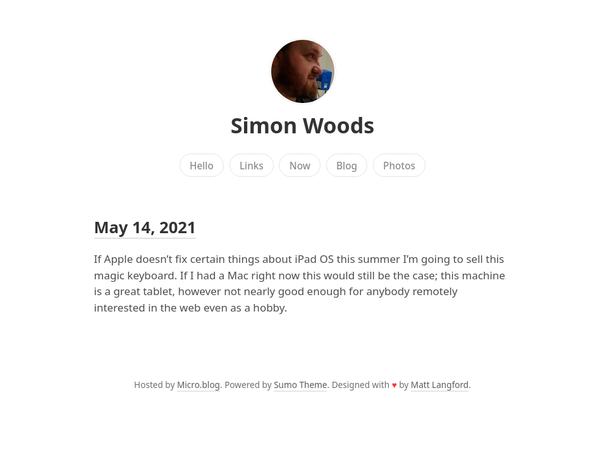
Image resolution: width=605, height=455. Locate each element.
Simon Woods (303, 125)
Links (252, 165)
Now (300, 165)
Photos (399, 165)
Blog (346, 165)
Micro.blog (198, 385)
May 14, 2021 (145, 227)
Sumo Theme (300, 385)
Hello (202, 165)
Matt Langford (439, 385)
